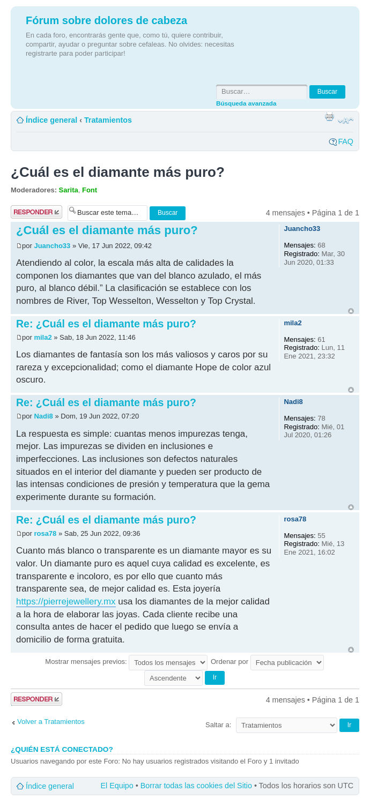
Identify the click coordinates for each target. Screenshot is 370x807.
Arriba (351, 311)
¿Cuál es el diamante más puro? (118, 172)
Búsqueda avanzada (246, 103)
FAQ (345, 141)
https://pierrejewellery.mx (66, 601)
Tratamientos (108, 120)
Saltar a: (218, 725)
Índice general (51, 120)
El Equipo (117, 785)
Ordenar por (267, 661)
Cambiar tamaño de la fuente (345, 120)
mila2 (42, 337)
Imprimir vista (329, 116)
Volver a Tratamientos (51, 722)
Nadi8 (43, 416)
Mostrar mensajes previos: (126, 661)
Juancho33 (52, 246)
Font (89, 190)
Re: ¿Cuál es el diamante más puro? (106, 324)
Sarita (68, 190)
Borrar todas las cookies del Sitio (196, 785)
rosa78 (45, 533)
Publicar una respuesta (36, 212)
